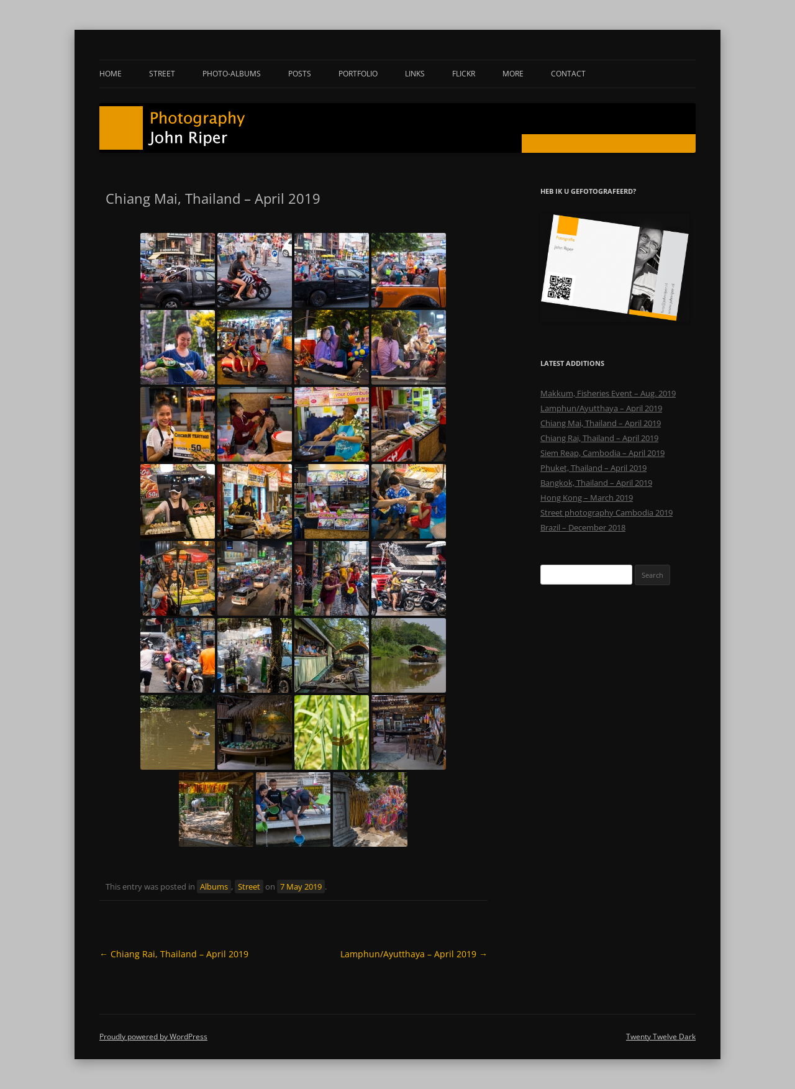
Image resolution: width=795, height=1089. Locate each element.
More (513, 73)
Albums (214, 886)
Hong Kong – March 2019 (586, 497)
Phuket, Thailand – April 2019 (593, 467)
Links (415, 73)
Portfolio (358, 73)
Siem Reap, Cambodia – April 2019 (602, 452)
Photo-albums (231, 73)
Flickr (463, 73)
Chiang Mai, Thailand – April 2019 (600, 423)
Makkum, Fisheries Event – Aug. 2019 (608, 393)
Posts (299, 73)
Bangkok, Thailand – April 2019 (596, 482)
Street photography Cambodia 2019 (606, 512)
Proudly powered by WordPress (153, 1036)
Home (110, 73)
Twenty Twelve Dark (661, 1036)
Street (162, 73)
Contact (568, 73)
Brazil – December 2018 (582, 527)
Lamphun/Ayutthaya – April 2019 (414, 954)
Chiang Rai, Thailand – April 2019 (173, 954)
